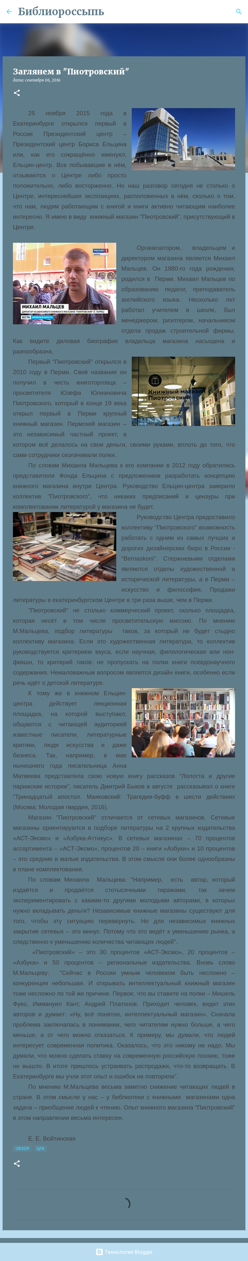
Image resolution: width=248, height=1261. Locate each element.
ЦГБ (40, 1148)
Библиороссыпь (61, 11)
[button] (17, 93)
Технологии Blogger (124, 1252)
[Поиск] (113, 11)
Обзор (22, 1148)
